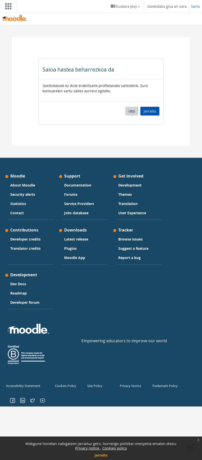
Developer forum (25, 302)
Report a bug (129, 257)
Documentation (77, 185)
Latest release (76, 239)
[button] (125, 6)
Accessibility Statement (22, 386)
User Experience (132, 212)
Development (130, 185)
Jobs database (76, 212)
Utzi (132, 111)
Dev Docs (18, 284)
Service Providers (79, 203)
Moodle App (74, 257)
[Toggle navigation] (7, 6)
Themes (125, 194)
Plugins (70, 248)
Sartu (195, 6)
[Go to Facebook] (12, 400)
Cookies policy (114, 448)
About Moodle (22, 185)
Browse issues (130, 239)
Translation (128, 203)
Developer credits (25, 239)
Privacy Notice (130, 386)
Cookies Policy (65, 386)
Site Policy (94, 386)
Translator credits (25, 248)
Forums (70, 194)
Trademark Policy (164, 386)
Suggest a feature (133, 248)
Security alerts (22, 194)
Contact (17, 212)
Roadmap (18, 293)
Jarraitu (101, 455)
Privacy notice (87, 448)
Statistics (18, 203)
